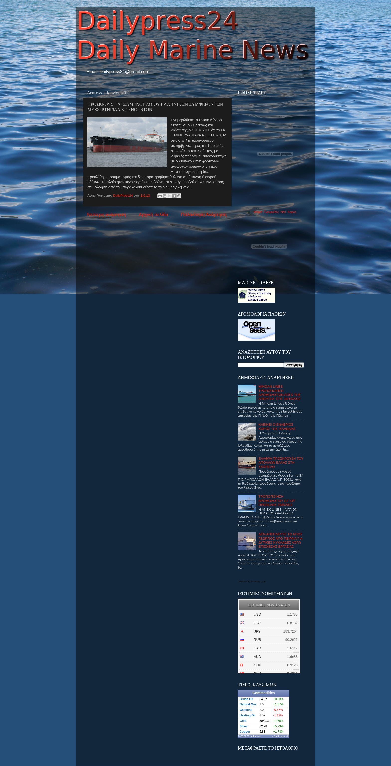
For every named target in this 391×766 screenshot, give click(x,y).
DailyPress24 (123, 195)
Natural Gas (248, 704)
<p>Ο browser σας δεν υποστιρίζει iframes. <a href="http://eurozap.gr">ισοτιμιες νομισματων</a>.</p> (269, 636)
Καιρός (292, 211)
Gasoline (246, 710)
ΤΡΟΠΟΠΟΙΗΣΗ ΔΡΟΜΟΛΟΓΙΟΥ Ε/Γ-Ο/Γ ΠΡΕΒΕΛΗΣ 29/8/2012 (276, 500)
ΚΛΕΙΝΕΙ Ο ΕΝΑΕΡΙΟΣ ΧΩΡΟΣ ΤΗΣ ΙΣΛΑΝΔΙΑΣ (277, 426)
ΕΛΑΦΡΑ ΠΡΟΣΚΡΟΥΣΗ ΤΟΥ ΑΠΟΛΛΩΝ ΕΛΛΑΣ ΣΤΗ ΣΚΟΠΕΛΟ (280, 462)
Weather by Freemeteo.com (252, 581)
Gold (243, 721)
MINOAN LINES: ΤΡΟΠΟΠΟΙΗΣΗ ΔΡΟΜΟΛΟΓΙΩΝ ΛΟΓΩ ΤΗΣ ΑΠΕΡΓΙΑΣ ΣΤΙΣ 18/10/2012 (279, 393)
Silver (244, 726)
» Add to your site (280, 736)
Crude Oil (246, 699)
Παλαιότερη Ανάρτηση (204, 214)
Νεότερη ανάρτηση (106, 214)
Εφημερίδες (271, 211)
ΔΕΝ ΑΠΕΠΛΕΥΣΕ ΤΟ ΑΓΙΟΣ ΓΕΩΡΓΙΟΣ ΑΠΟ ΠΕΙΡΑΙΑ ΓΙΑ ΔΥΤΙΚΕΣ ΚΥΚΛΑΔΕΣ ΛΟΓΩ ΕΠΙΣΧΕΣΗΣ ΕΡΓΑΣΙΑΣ (280, 540)
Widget (258, 211)
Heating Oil (247, 715)
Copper (245, 731)
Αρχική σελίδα (153, 214)
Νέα (283, 211)
